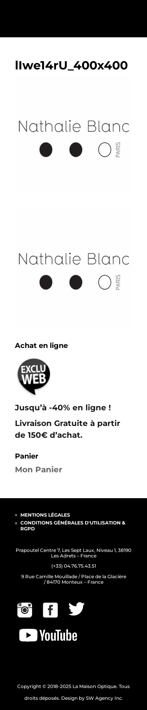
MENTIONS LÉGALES (45, 515)
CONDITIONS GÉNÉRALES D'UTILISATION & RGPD (72, 525)
